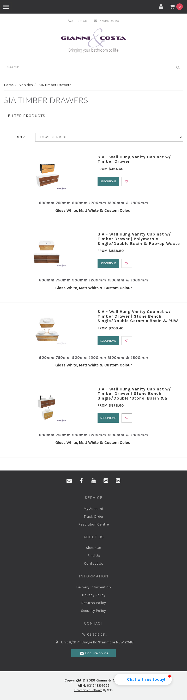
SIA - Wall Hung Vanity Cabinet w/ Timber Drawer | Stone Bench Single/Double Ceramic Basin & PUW (138, 316)
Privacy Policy (93, 595)
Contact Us (93, 563)
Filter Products (26, 115)
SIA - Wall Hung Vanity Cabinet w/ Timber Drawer (134, 159)
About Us (93, 548)
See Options (108, 181)
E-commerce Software (88, 690)
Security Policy (93, 610)
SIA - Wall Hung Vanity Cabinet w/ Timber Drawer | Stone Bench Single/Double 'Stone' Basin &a (134, 394)
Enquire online (93, 653)
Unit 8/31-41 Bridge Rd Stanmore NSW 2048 (94, 642)
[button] (143, 679)
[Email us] (69, 481)
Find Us (93, 555)
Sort (22, 137)
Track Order (94, 516)
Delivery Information (93, 587)
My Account (93, 508)
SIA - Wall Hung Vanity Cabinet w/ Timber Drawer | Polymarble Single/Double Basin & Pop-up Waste (139, 239)
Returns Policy (93, 603)
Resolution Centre (93, 524)
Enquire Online (106, 21)
